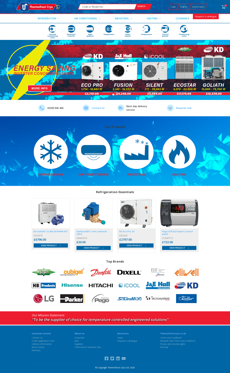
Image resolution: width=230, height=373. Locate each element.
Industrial (122, 18)
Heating (152, 18)
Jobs (77, 340)
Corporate (79, 337)
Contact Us (98, 108)
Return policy (38, 347)
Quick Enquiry (198, 6)
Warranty (36, 350)
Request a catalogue (205, 16)
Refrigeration (47, 18)
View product (51, 245)
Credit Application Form (43, 340)
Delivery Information (42, 344)
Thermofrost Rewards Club (88, 347)
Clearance (182, 18)
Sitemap (164, 347)
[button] (8, 70)
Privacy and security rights (172, 344)
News (120, 337)
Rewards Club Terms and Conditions (177, 340)
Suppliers (79, 344)
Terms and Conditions (171, 337)
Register (184, 6)
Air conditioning (85, 18)
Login (173, 6)
